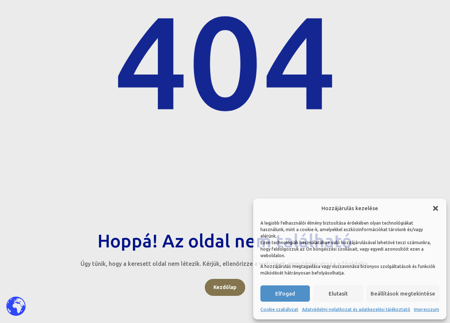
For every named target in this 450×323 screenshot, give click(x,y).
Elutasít (338, 293)
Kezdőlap (225, 287)
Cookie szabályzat (279, 309)
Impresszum (426, 309)
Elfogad (285, 293)
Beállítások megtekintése (403, 293)
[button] (435, 208)
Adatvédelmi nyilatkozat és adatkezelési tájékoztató (356, 309)
